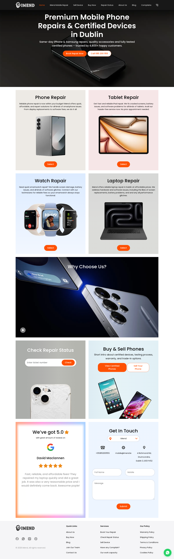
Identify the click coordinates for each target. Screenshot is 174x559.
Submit (123, 506)
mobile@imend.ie (123, 453)
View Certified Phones (112, 367)
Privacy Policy (146, 547)
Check (68, 362)
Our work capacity (108, 552)
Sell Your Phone (138, 367)
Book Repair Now (74, 53)
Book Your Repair (108, 532)
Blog (134, 5)
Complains (146, 5)
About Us (122, 5)
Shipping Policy (147, 537)
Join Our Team (73, 547)
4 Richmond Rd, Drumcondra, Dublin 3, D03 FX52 (144, 457)
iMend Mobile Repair (59, 5)
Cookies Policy (146, 552)
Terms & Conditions (149, 542)
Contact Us (71, 552)
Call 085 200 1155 (99, 53)
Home (42, 5)
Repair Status (107, 5)
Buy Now (92, 5)
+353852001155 (103, 453)
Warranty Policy (147, 532)
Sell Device (78, 5)
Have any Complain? (109, 547)
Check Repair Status (109, 537)
